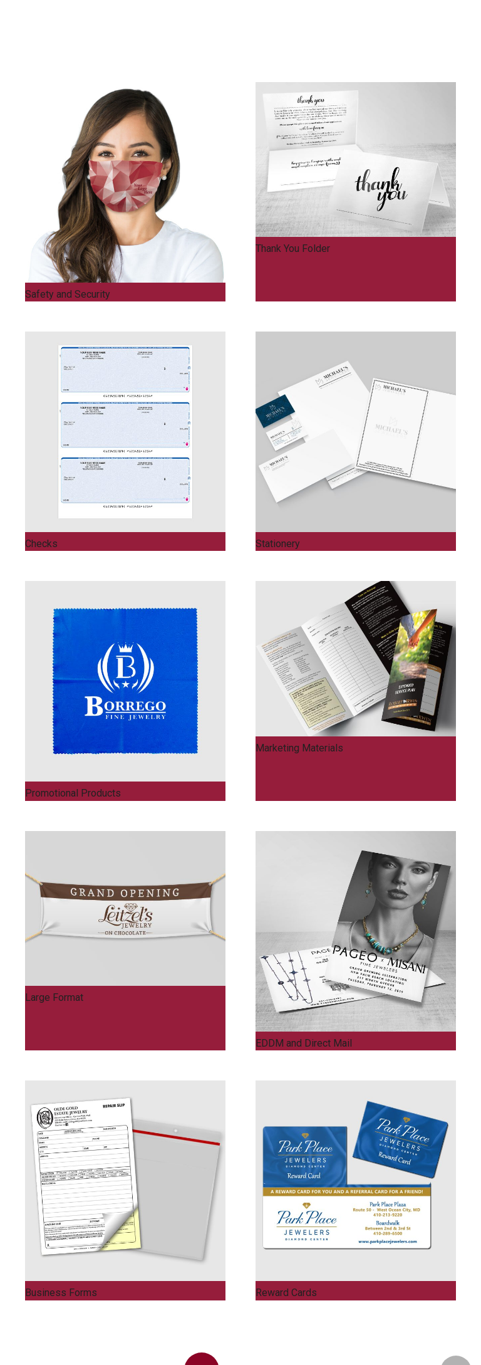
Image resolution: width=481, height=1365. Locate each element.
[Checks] (125, 432)
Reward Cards (286, 1293)
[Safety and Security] (125, 182)
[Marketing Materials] (356, 658)
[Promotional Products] (125, 681)
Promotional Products (73, 793)
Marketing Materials (299, 748)
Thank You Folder (293, 248)
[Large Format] (125, 908)
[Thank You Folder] (356, 159)
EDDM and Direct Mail (304, 1043)
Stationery (278, 544)
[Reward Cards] (356, 1180)
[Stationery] (356, 432)
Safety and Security (67, 294)
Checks (41, 544)
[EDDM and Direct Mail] (356, 931)
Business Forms (61, 1293)
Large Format (54, 997)
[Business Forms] (125, 1180)
